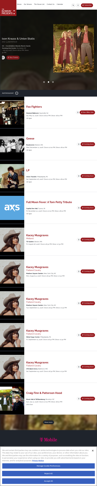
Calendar (61, 5)
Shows (20, 5)
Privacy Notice (38, 461)
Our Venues (29, 5)
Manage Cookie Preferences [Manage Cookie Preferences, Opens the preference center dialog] (48, 466)
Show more (48, 422)
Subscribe (88, 5)
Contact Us (51, 5)
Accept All (48, 481)
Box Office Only (16, 58)
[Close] (93, 451)
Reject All (48, 474)
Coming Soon (89, 144)
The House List (40, 5)
